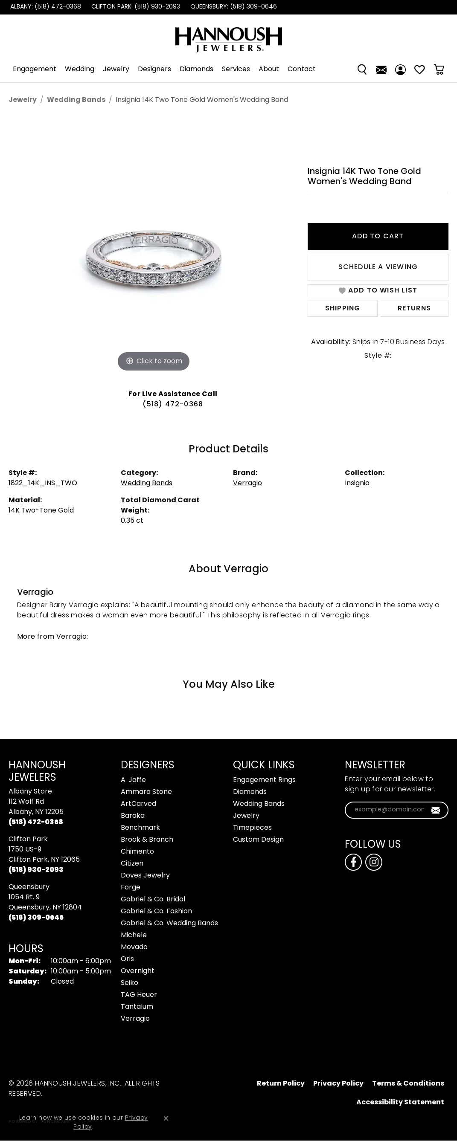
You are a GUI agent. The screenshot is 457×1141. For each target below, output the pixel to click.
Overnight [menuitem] (137, 971)
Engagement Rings (264, 780)
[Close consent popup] (166, 1118)
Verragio (247, 483)
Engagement (34, 69)
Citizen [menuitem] (132, 863)
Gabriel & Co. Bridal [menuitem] (153, 899)
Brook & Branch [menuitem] (147, 840)
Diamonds (196, 69)
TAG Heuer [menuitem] (139, 995)
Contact (302, 69)
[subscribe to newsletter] (436, 810)
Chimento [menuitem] (137, 851)
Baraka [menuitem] (133, 816)
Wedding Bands (76, 100)
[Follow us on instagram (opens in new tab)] (373, 862)
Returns (414, 308)
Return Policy (281, 1084)
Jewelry (116, 69)
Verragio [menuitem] (135, 1019)
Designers (154, 69)
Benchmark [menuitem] (140, 828)
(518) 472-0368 (173, 404)
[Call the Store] (36, 822)
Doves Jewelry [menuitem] (145, 875)
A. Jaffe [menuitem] (133, 780)
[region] (154, 246)
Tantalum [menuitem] (137, 1007)
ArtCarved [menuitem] (138, 804)
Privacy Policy (338, 1084)
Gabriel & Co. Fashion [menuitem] (156, 911)
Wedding (79, 69)
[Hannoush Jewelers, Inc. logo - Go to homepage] (228, 35)
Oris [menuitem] (127, 959)
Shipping (343, 308)
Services (236, 69)
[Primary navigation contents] (228, 69)
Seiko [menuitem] (129, 983)
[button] (362, 69)
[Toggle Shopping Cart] (438, 69)
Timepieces (252, 828)
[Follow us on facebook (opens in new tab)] (353, 862)
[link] (45, 7)
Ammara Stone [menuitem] (146, 792)
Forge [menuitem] (130, 887)
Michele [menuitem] (134, 935)
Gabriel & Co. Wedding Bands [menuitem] (169, 923)
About (269, 69)
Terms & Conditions (408, 1084)
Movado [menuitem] (134, 947)
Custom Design (258, 840)
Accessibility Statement (400, 1103)
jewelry (23, 100)
